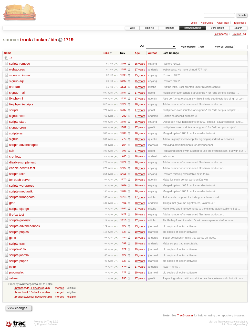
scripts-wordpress (21, 186)
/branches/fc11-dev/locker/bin (32, 289)
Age (137, 52)
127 (124, 228)
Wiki (132, 28)
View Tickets (217, 28)
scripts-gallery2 (20, 221)
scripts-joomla (19, 257)
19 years (140, 145)
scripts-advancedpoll (23, 145)
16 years (140, 87)
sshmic (14, 280)
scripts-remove (19, 63)
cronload (15, 157)
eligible (71, 298)
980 (124, 116)
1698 (123, 64)
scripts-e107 (18, 251)
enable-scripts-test (22, 169)
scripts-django (19, 210)
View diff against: (231, 46)
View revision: (188, 46)
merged (59, 289)
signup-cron (17, 128)
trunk (25, 39)
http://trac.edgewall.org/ (235, 326)
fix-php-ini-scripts (21, 104)
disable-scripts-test (22, 163)
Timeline (149, 28)
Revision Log (239, 34)
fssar (12, 268)
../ (10, 58)
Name (7, 52)
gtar (12, 204)
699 (124, 245)
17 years (140, 69)
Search (238, 28)
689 (124, 239)
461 (124, 204)
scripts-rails (17, 175)
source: (11, 39)
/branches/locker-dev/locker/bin (33, 298)
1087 (123, 93)
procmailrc (16, 274)
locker (40, 39)
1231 (123, 99)
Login (194, 22)
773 (124, 140)
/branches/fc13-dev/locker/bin (32, 294)
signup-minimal (20, 75)
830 (124, 269)
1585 (123, 122)
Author (152, 52)
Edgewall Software (47, 326)
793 (124, 151)
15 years (140, 63)
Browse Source (192, 28)
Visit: (142, 46)
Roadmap (169, 28)
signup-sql (16, 81)
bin (54, 39)
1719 (68, 39)
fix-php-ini (16, 99)
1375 (123, 181)
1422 (123, 105)
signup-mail (17, 93)
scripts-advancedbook (24, 227)
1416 (123, 175)
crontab (14, 87)
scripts (14, 110)
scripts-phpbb (18, 262)
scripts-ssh (16, 134)
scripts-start (17, 122)
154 (124, 146)
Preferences (239, 22)
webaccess (17, 69)
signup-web (17, 116)
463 (124, 157)
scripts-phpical (19, 233)
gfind (12, 239)
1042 (123, 210)
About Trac (223, 22)
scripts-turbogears (22, 198)
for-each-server (20, 180)
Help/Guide (207, 22)
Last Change (221, 34)
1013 (123, 198)
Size (106, 52)
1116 (123, 222)
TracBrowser (185, 317)
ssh (11, 151)
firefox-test (16, 216)
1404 (123, 134)
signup (14, 139)
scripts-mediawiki (21, 192)
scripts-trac (17, 245)
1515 (123, 87)
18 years (140, 139)
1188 (123, 69)
